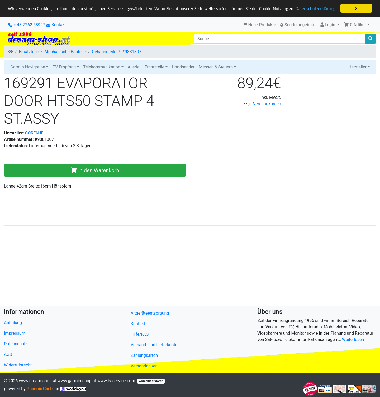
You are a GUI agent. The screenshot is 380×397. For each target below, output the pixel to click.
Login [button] (328, 24)
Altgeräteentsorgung (150, 312)
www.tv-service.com (116, 380)
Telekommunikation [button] (101, 66)
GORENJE (34, 132)
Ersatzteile (29, 51)
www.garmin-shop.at (77, 380)
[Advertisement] (162, 266)
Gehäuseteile (104, 51)
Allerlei (134, 66)
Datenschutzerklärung (315, 8)
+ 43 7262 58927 (26, 24)
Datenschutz (15, 343)
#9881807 (131, 51)
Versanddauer (144, 365)
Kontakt (58, 24)
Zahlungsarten (144, 355)
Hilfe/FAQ (140, 334)
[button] (356, 25)
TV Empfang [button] (64, 66)
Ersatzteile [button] (154, 66)
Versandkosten (267, 103)
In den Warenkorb (95, 170)
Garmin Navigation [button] (27, 66)
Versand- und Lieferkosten (155, 344)
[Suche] (279, 39)
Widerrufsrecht (18, 364)
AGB (8, 354)
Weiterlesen (353, 339)
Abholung (13, 322)
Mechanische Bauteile (65, 51)
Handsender (183, 66)
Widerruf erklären (151, 381)
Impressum (14, 333)
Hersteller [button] (357, 66)
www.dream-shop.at (37, 380)
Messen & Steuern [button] (216, 66)
